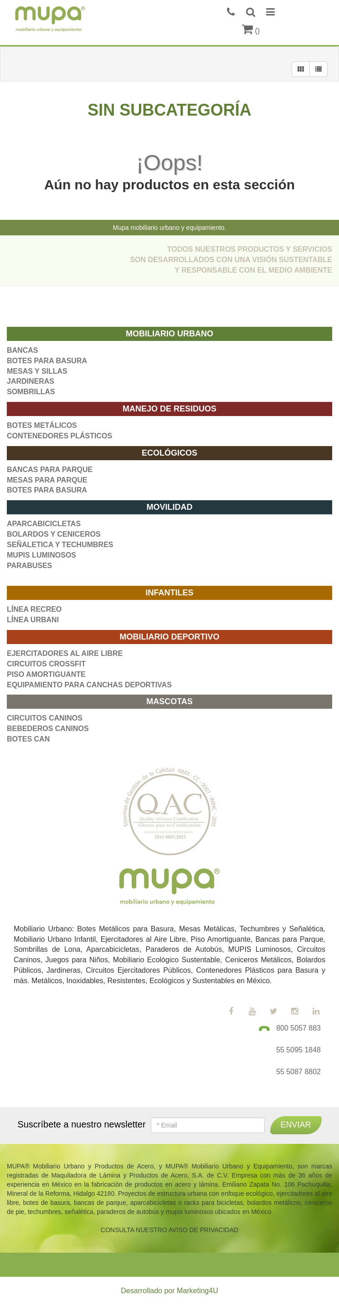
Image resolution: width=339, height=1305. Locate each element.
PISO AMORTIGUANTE (46, 674)
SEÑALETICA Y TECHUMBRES (60, 544)
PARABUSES (29, 565)
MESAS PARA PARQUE (47, 480)
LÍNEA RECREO (34, 609)
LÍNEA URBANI (33, 620)
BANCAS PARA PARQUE (49, 469)
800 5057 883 (298, 1028)
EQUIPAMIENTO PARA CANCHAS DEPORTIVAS (89, 685)
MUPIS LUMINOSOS (41, 555)
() (251, 31)
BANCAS (22, 350)
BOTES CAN (28, 739)
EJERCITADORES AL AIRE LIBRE (65, 653)
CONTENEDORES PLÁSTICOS (59, 436)
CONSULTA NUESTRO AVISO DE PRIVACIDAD (169, 1230)
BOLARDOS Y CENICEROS (54, 534)
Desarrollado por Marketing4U (169, 1291)
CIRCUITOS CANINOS (44, 718)
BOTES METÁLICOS (42, 425)
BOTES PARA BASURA (47, 361)
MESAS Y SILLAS (37, 371)
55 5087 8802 (298, 1072)
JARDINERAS (30, 381)
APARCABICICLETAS (44, 524)
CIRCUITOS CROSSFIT (46, 664)
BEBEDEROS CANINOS (48, 728)
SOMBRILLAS (31, 392)
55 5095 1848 (298, 1050)
